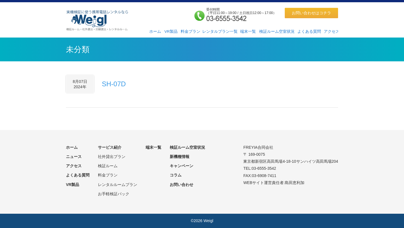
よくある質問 (309, 31)
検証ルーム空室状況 (277, 31)
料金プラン (190, 31)
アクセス (331, 31)
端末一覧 (248, 31)
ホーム (155, 31)
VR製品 (171, 31)
